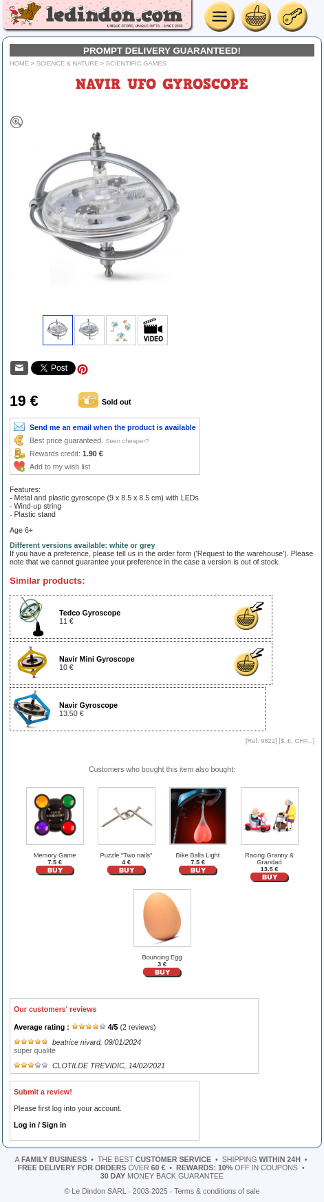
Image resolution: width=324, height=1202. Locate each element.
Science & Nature (67, 63)
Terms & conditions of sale (216, 1191)
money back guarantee (162, 1176)
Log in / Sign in (40, 1125)
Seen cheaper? (127, 441)
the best (154, 1159)
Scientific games (136, 63)
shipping (261, 1159)
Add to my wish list (60, 466)
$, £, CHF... (297, 740)
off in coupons (237, 1167)
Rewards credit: (55, 453)
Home (19, 63)
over (91, 1167)
